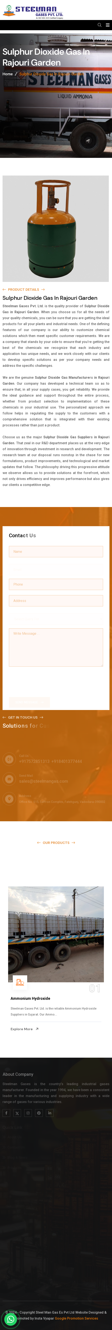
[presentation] (41, 679)
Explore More (25, 1029)
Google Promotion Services (76, 1318)
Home (8, 75)
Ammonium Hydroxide (30, 998)
